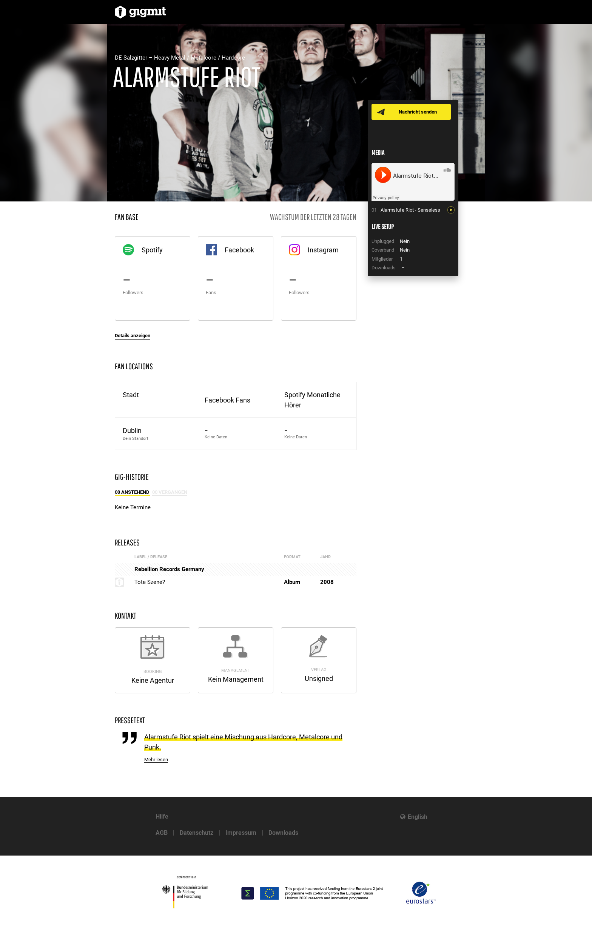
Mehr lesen (156, 759)
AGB (162, 832)
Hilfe (162, 816)
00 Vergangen (169, 492)
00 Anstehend (132, 492)
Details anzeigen (132, 335)
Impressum (240, 832)
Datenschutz (196, 832)
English (417, 816)
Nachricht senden (418, 112)
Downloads (283, 832)
